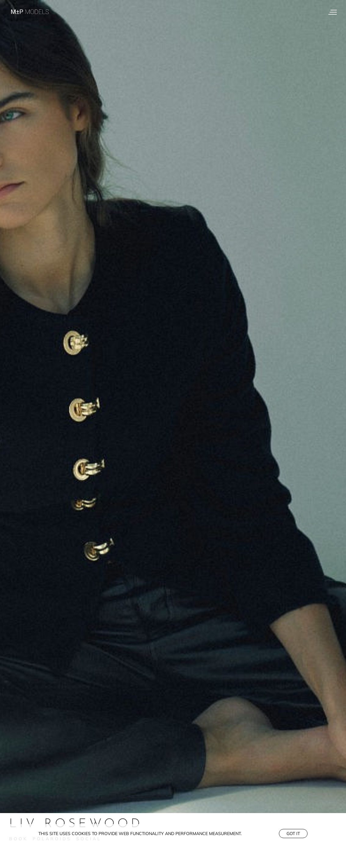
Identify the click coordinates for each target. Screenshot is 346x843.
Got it (293, 833)
